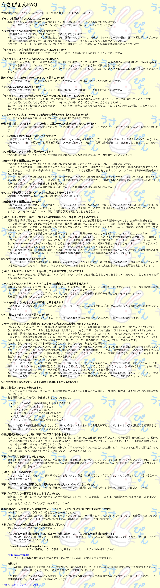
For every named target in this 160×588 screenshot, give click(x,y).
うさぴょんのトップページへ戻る (20, 585)
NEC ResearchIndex (18, 555)
